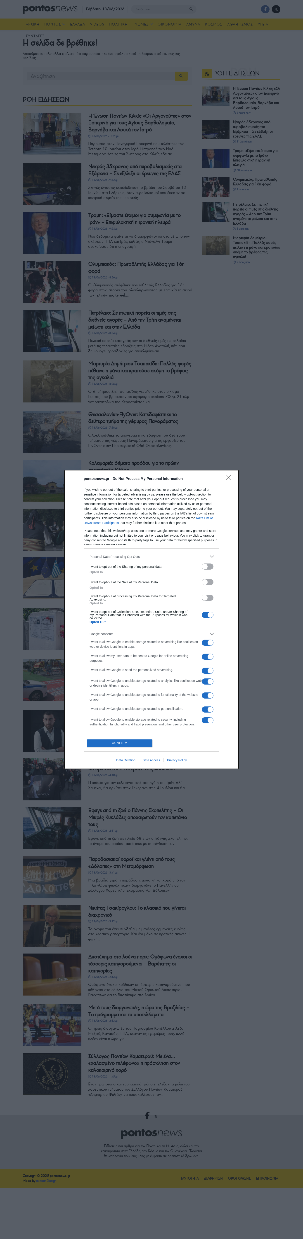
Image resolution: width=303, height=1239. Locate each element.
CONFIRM (120, 743)
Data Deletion (125, 760)
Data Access (151, 760)
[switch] (207, 566)
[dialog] (151, 619)
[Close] (229, 478)
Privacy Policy (177, 760)
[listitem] (151, 556)
